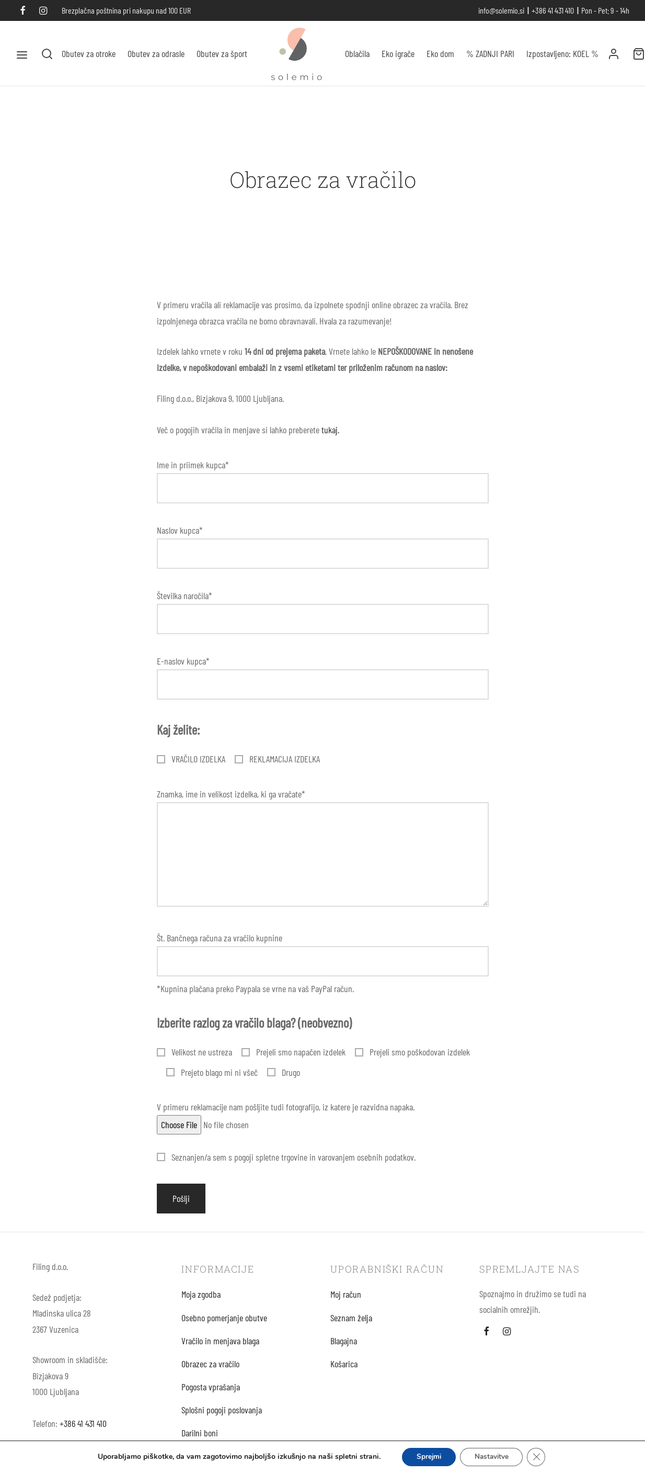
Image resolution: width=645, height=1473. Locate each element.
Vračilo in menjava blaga (220, 1348)
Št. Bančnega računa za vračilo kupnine (323, 957)
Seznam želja (351, 1325)
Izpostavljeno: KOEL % (562, 53)
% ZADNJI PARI (490, 53)
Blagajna (343, 1348)
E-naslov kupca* (323, 681)
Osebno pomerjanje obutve (224, 1325)
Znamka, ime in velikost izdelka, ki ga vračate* (323, 856)
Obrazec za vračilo (210, 1371)
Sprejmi (427, 1456)
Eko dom (440, 53)
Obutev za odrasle (156, 53)
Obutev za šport (222, 53)
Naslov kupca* (323, 550)
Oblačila (357, 53)
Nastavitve (493, 1456)
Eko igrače (398, 53)
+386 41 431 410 (83, 1431)
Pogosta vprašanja (210, 1395)
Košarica (344, 1371)
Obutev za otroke (89, 53)
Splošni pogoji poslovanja (221, 1418)
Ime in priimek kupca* (323, 484)
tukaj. (330, 437)
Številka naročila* (323, 615)
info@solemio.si (501, 10)
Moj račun (345, 1302)
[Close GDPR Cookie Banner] (540, 1456)
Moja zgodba (201, 1302)
